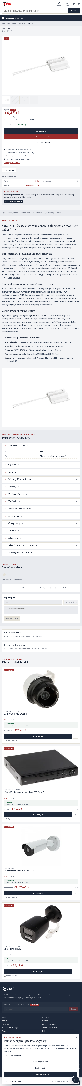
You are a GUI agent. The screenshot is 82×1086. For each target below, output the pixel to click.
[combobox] (35, 10)
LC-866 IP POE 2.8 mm (13, 949)
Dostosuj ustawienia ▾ (12, 1055)
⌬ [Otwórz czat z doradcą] (75, 1080)
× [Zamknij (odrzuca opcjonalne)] (76, 1037)
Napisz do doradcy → (13, 201)
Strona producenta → (12, 163)
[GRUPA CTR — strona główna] (7, 4)
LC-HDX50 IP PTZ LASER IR (15, 714)
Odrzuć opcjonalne (40, 1062)
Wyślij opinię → (12, 618)
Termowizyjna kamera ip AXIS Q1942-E (20, 871)
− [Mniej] (6, 125)
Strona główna (6, 23)
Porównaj (9, 170)
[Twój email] (36, 1009)
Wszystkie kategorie (41, 18)
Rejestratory (6, 1024)
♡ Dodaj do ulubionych (41, 142)
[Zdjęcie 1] (6, 100)
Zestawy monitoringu (10, 1027)
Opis (4, 213)
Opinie (39, 213)
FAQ (43, 1031)
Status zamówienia (49, 1027)
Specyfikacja (13, 213)
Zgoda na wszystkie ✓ (40, 1074)
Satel (37, 181)
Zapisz (73, 1009)
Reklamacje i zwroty (49, 1024)
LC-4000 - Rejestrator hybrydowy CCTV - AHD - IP (26, 792)
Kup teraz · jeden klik (41, 137)
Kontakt (45, 1021)
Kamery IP (5, 1021)
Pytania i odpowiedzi (52, 213)
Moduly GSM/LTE (19, 23)
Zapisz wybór (40, 1068)
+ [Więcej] (14, 125)
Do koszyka (41, 131)
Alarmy (4, 1031)
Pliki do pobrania (27, 213)
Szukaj (74, 11)
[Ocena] (70, 602)
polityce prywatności (16, 1081)
